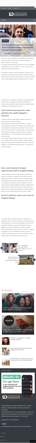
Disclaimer (9, 8)
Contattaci (22, 419)
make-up (15, 223)
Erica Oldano (7, 53)
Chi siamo (4, 8)
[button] (34, 20)
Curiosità (5, 40)
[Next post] (34, 260)
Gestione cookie (32, 441)
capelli (14, 119)
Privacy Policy (16, 8)
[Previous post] (2, 248)
